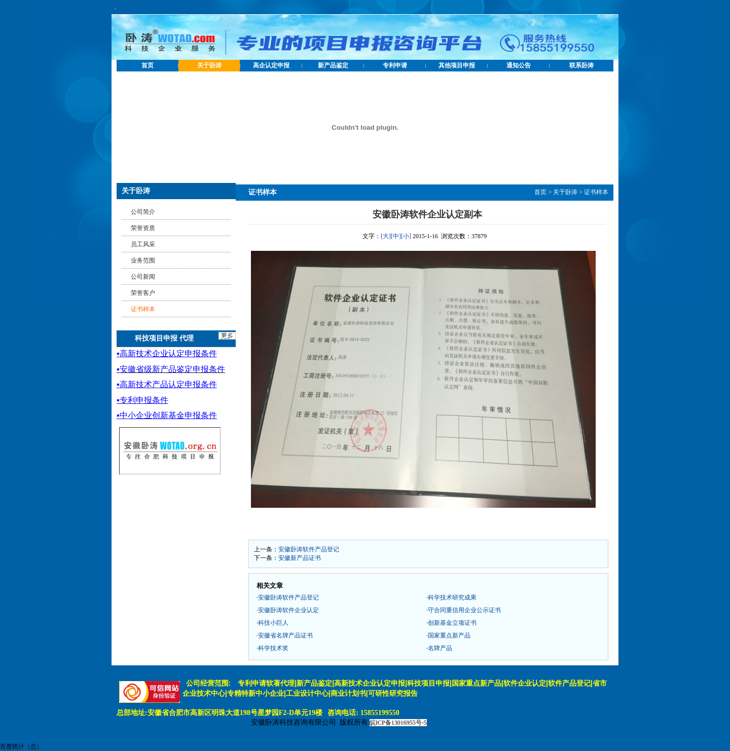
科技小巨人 (273, 622)
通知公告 (518, 65)
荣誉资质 (143, 228)
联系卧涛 (581, 65)
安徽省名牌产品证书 (285, 635)
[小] (406, 236)
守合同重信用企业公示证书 (464, 610)
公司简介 (143, 211)
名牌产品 (440, 648)
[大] (386, 236)
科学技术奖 (273, 648)
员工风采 (143, 244)
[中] (396, 236)
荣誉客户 (143, 292)
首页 (147, 65)
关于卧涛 (209, 65)
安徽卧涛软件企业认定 (288, 610)
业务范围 (143, 260)
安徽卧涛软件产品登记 (308, 549)
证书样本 (596, 192)
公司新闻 (143, 276)
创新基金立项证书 (452, 622)
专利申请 (395, 65)
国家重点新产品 (449, 635)
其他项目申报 (457, 65)
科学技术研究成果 (452, 597)
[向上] (712, 733)
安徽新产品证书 (299, 557)
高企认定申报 (271, 65)
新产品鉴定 (333, 65)
